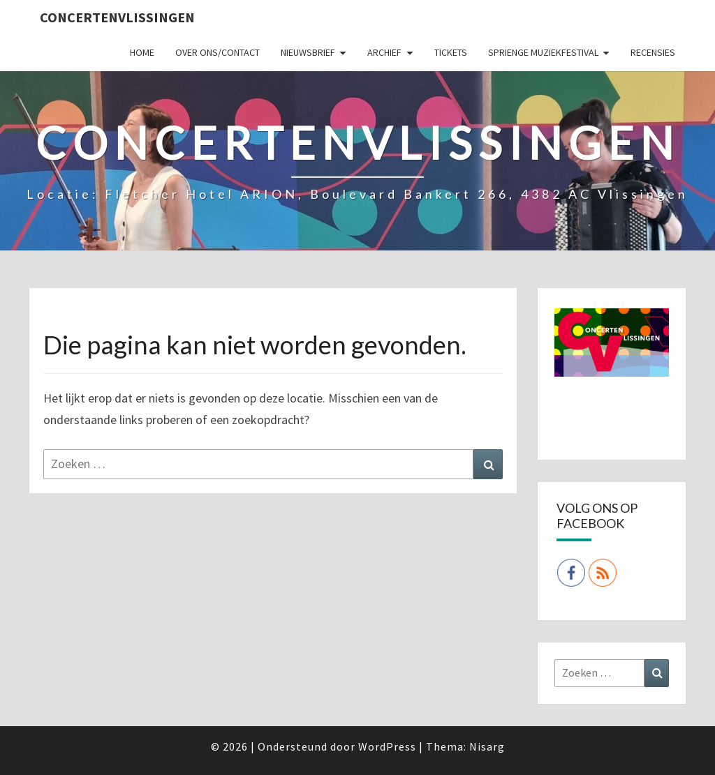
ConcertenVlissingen (117, 17)
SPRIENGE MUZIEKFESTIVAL (543, 52)
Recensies (653, 52)
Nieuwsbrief (308, 52)
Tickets (450, 52)
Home (142, 52)
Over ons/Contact (217, 52)
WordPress (387, 746)
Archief (384, 52)
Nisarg (487, 746)
